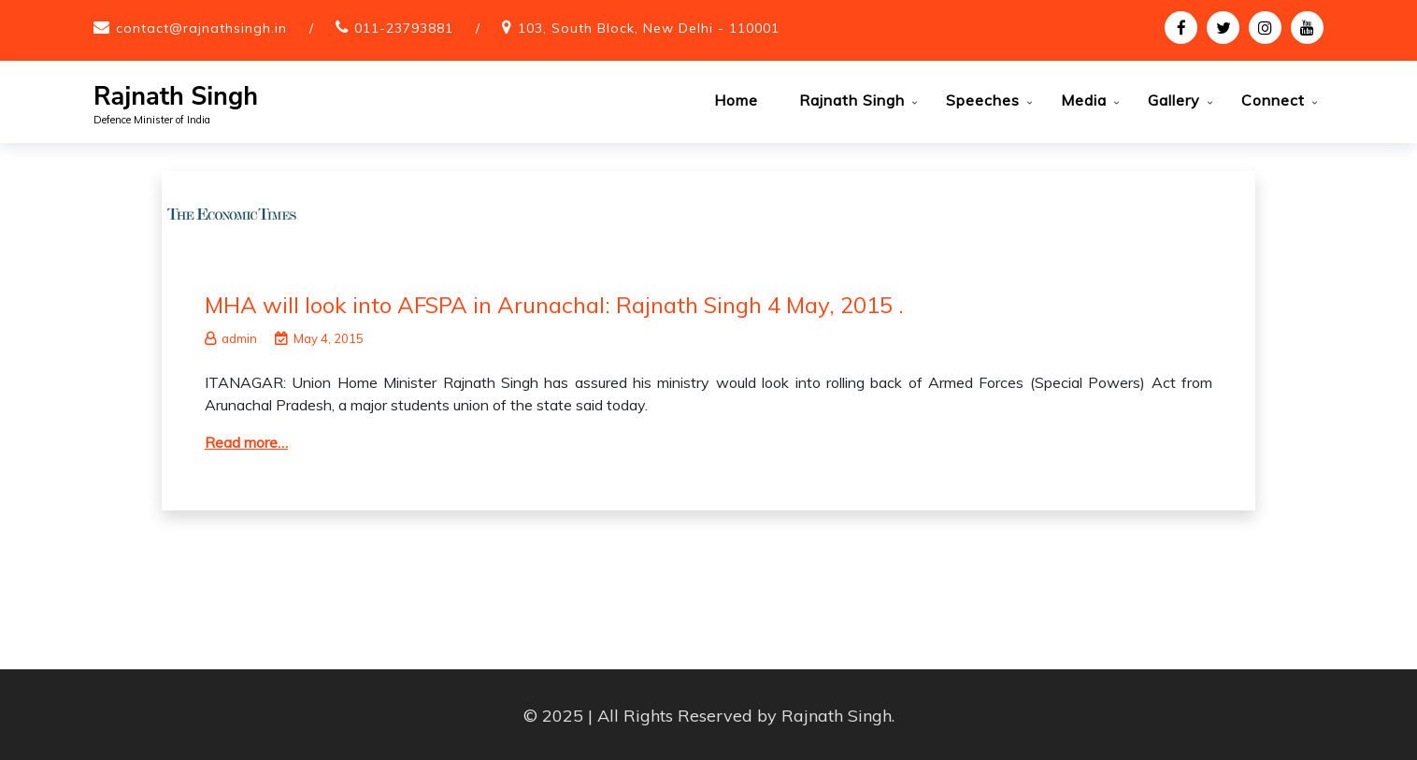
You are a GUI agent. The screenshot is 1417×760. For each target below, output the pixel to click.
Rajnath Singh (175, 96)
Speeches (983, 100)
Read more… (246, 440)
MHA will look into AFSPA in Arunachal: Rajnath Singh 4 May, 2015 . (554, 303)
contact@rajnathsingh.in (201, 28)
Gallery (1174, 100)
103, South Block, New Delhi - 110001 (649, 28)
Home (736, 100)
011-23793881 (403, 28)
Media (1084, 100)
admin (231, 336)
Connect (1273, 100)
